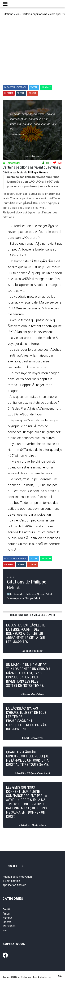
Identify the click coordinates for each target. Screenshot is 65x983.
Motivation (9, 926)
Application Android (14, 885)
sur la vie (17, 172)
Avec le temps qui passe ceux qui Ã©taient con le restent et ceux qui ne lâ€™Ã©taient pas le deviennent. (35, 326)
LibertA (7, 922)
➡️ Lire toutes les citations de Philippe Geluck (30, 594)
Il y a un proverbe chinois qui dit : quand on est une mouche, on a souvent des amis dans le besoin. (32, 467)
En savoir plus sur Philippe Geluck (23, 598)
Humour (7, 917)
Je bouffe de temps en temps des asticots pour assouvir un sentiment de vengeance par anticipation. (33, 508)
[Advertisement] (32, 50)
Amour (6, 913)
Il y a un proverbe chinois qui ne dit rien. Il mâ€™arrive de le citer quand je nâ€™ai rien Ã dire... (35, 450)
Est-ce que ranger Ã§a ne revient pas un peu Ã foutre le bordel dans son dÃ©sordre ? (35, 249)
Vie (5, 930)
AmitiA (7, 909)
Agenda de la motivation (17, 876)
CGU (60, 976)
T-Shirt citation (11, 881)
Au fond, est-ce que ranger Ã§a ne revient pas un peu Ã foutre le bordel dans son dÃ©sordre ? (34, 232)
